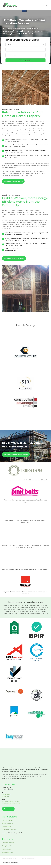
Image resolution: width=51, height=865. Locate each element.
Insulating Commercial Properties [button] (16, 454)
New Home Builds (7, 820)
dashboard (15, 858)
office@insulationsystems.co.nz (11, 801)
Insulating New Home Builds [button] (14, 258)
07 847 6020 (5, 796)
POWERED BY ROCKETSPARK (10, 862)
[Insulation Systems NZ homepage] (21, 5)
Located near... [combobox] (11, 55)
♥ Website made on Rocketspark (27, 858)
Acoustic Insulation (7, 852)
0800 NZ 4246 (6, 794)
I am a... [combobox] (9, 44)
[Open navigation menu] (42, 5)
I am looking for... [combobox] (12, 50)
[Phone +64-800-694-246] (46, 5)
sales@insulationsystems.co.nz (11, 803)
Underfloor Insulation (8, 842)
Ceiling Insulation (7, 846)
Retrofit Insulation (7, 823)
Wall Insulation (6, 849)
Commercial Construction (9, 829)
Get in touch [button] (8, 809)
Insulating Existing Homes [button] (13, 181)
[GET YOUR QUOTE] (26, 60)
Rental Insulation (7, 826)
